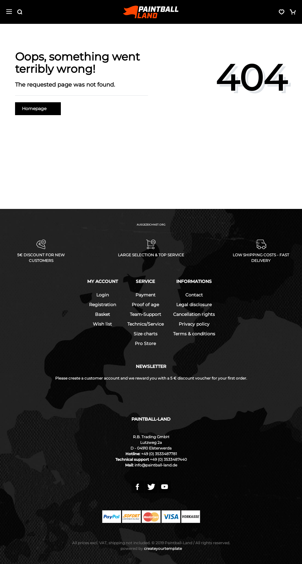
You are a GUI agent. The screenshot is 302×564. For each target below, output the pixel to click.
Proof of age (145, 304)
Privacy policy (194, 324)
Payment (145, 295)
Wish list (102, 324)
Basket (102, 314)
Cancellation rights (194, 314)
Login (102, 295)
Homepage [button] (38, 108)
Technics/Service (145, 324)
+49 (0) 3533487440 (168, 459)
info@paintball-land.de (156, 465)
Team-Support (145, 314)
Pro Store (145, 343)
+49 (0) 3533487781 (159, 453)
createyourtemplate (151, 548)
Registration (102, 304)
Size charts (145, 334)
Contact (194, 295)
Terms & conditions (194, 334)
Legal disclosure (194, 304)
